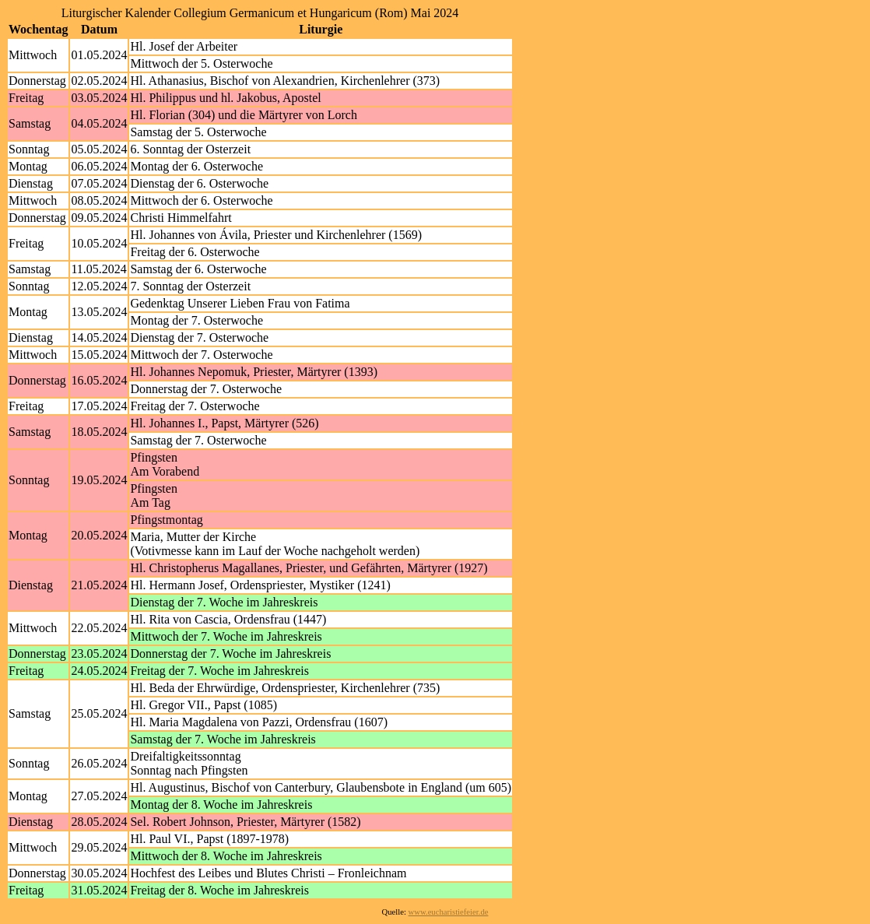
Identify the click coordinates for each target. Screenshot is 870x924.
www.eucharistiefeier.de (449, 912)
